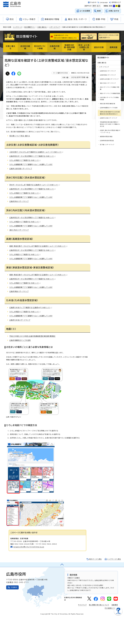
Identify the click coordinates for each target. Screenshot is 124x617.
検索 (99, 11)
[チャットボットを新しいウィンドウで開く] (118, 614)
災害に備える (42, 27)
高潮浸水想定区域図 (106, 136)
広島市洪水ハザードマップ (19, 201)
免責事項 (115, 605)
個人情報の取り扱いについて (99, 605)
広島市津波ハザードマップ (19, 291)
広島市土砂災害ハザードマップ (20, 168)
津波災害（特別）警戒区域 (107, 103)
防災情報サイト (29, 27)
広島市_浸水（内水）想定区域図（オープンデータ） (110, 131)
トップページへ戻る (114, 559)
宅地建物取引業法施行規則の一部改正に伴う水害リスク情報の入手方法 (110, 124)
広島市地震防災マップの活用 (20, 340)
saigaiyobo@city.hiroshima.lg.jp (28, 547)
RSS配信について (111, 608)
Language (104, 2)
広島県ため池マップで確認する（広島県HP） (30, 307)
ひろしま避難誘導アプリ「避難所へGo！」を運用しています (31, 164)
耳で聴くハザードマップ (107, 144)
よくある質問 (85, 11)
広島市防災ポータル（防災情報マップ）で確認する (32, 156)
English (93, 2)
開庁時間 (73, 575)
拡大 (98, 6)
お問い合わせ (114, 11)
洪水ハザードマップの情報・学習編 (109, 88)
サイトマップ (82, 605)
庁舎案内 (14, 587)
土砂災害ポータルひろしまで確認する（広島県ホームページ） (36, 152)
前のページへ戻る (95, 559)
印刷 (63, 77)
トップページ (17, 27)
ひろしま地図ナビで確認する (25, 160)
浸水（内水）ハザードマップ (19, 230)
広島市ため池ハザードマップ (19, 320)
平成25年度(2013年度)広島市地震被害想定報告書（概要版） (32, 336)
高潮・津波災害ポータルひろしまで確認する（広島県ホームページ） (38, 246)
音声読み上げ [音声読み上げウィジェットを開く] (116, 2)
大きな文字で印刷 (78, 77)
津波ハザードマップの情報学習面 (110, 93)
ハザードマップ (54, 27)
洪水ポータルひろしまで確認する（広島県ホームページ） (34, 185)
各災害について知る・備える (19, 136)
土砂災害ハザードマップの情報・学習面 (109, 98)
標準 (94, 6)
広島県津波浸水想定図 (107, 140)
